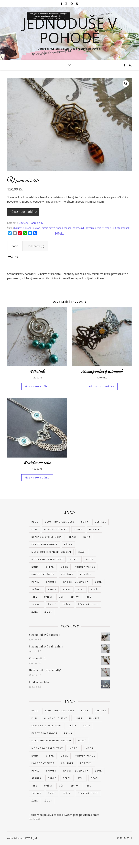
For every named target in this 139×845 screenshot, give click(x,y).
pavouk (90, 227)
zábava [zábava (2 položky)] (36, 604)
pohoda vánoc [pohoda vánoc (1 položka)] (85, 567)
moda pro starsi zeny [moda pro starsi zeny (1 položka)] (47, 559)
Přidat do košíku (23, 212)
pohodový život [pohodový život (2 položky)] (43, 574)
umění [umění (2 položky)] (48, 596)
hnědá (59, 227)
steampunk (123, 227)
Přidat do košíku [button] (37, 386)
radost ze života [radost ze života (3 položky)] (75, 581)
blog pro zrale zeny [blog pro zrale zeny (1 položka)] (60, 521)
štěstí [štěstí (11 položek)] (66, 604)
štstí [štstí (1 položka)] (52, 604)
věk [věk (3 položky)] (61, 596)
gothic (44, 227)
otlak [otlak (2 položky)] (49, 567)
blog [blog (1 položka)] (34, 521)
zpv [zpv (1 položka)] (89, 596)
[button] (126, 83)
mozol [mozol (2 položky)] (74, 559)
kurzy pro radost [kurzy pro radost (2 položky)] (44, 544)
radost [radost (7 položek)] (51, 581)
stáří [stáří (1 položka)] (94, 589)
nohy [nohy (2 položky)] (35, 567)
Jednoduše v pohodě (69, 30)
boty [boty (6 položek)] (84, 521)
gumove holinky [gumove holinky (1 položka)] (55, 529)
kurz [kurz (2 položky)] (86, 537)
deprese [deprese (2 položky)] (100, 521)
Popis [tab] (14, 246)
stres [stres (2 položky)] (67, 589)
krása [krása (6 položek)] (73, 537)
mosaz (67, 227)
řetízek (108, 227)
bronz (28, 227)
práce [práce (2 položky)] (35, 581)
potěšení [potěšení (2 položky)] (86, 574)
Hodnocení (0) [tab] (35, 246)
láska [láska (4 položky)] (68, 544)
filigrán (36, 227)
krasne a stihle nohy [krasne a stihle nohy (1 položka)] (46, 537)
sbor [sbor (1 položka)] (98, 581)
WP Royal (31, 838)
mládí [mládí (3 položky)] (82, 552)
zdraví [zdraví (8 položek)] (75, 596)
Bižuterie (24, 222)
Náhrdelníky (36, 222)
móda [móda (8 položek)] (89, 559)
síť (114, 227)
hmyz (52, 227)
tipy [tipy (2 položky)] (34, 596)
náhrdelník (79, 227)
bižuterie (19, 227)
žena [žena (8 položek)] (34, 611)
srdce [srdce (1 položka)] (52, 589)
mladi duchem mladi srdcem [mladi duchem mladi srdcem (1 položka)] (51, 552)
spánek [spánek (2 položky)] (36, 589)
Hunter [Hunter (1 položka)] (94, 529)
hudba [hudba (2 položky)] (78, 529)
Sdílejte (63, 233)
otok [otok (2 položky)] (64, 567)
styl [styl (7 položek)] (81, 589)
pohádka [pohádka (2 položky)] (67, 574)
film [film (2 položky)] (34, 529)
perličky (99, 227)
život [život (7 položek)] (48, 611)
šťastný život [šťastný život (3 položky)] (88, 604)
